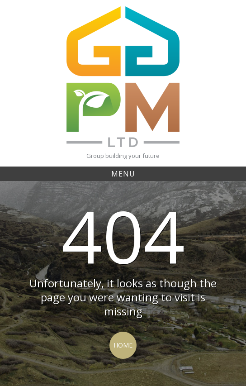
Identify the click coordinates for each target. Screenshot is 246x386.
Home (123, 345)
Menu (123, 174)
